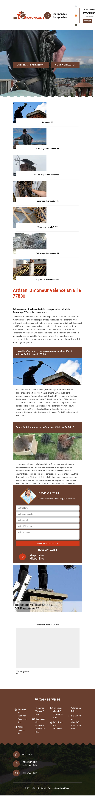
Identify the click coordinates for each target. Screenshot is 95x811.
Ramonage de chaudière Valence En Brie (40, 725)
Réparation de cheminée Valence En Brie (76, 722)
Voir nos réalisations (31, 64)
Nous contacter (65, 64)
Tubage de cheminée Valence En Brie (58, 713)
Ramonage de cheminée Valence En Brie (22, 715)
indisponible (60, 14)
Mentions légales (62, 788)
